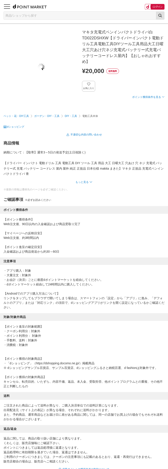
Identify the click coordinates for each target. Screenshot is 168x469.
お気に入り (88, 88)
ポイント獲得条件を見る (146, 97)
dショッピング (15, 126)
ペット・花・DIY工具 (16, 116)
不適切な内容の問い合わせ (86, 134)
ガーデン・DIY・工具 (47, 116)
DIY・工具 (71, 116)
